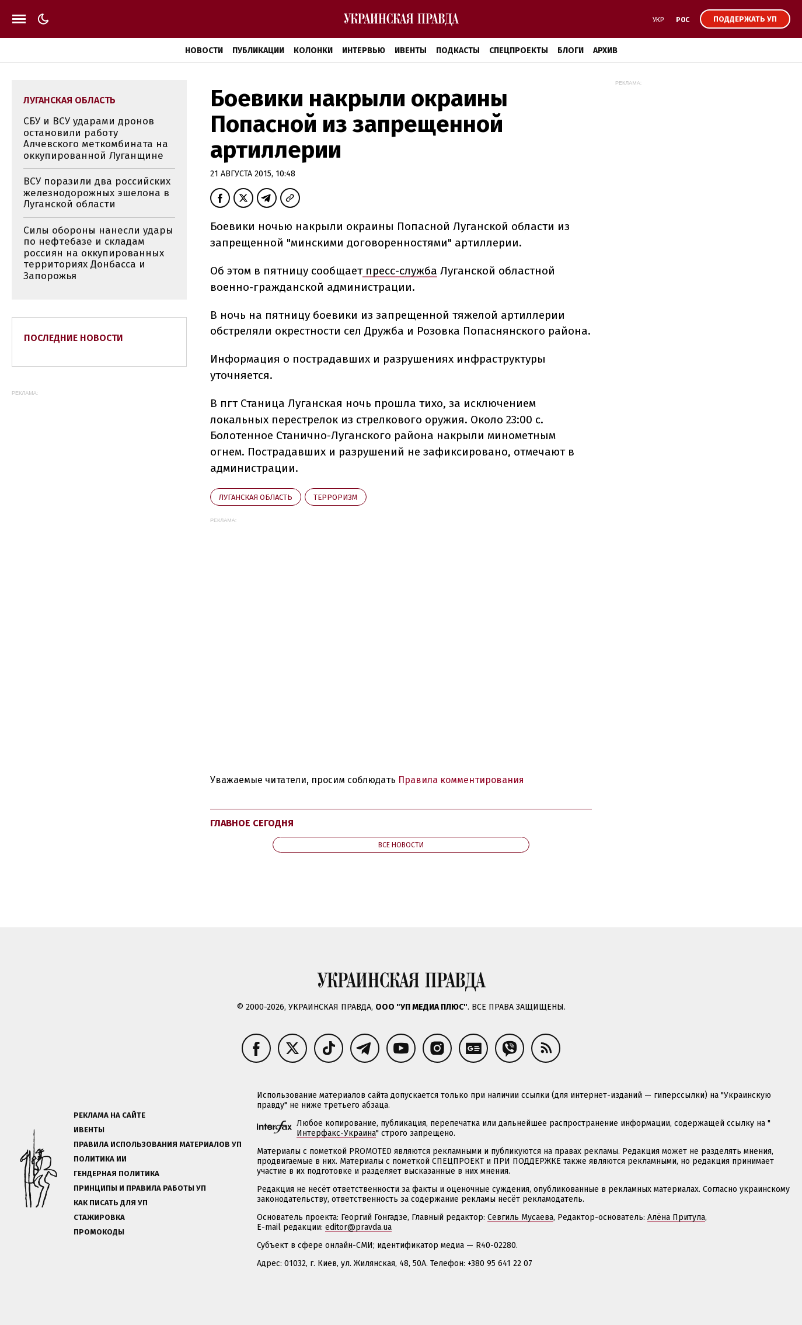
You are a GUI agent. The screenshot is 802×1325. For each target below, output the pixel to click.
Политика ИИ (100, 1158)
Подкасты (458, 50)
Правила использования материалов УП (158, 1144)
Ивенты (411, 50)
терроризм (335, 497)
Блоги (570, 50)
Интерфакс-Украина (336, 1133)
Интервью (363, 50)
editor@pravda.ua (358, 1227)
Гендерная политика (116, 1173)
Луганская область (255, 497)
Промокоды (99, 1231)
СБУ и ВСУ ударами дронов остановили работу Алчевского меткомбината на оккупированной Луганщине (95, 138)
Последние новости (73, 337)
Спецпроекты (518, 50)
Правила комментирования (461, 779)
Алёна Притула (676, 1217)
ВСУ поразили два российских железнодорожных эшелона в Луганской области (96, 192)
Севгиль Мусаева (520, 1217)
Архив (605, 50)
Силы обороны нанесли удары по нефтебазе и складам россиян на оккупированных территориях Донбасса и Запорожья (98, 253)
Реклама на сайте (109, 1115)
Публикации (258, 50)
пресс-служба (399, 270)
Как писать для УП (111, 1202)
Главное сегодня (252, 823)
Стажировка (99, 1217)
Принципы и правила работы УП (140, 1188)
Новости (204, 50)
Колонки (313, 50)
